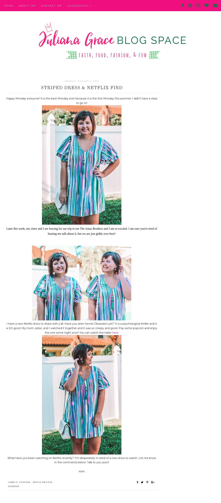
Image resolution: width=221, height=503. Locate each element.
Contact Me (51, 5)
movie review (43, 482)
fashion (25, 482)
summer (13, 486)
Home (9, 5)
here (115, 332)
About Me (27, 5)
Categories (80, 5)
